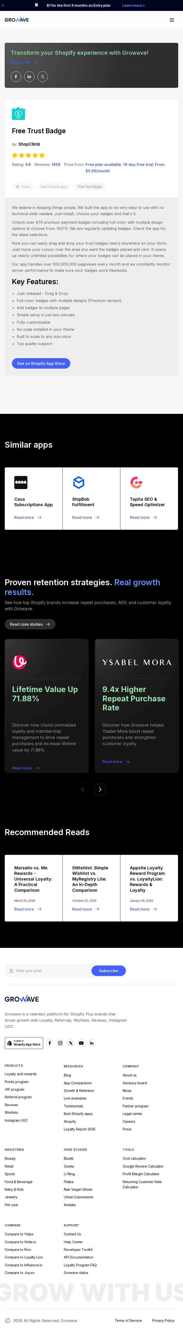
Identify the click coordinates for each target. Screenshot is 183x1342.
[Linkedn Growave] (92, 1043)
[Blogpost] (34, 498)
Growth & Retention (79, 1091)
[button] (171, 19)
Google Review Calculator (143, 1166)
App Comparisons (78, 1083)
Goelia (69, 1166)
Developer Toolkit (78, 1250)
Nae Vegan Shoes (78, 1189)
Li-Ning (69, 1174)
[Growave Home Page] (17, 20)
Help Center (73, 1242)
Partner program (135, 1106)
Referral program (18, 1097)
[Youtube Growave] (81, 1043)
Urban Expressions (78, 1197)
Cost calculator (134, 1158)
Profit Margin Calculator (141, 1174)
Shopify (70, 1121)
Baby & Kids (14, 1189)
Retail (9, 1166)
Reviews (11, 1105)
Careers (129, 1121)
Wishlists (11, 1112)
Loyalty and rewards (21, 1074)
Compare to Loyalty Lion (24, 1257)
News (127, 1091)
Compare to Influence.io (23, 1265)
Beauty (10, 1158)
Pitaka (68, 1182)
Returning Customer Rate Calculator (142, 1184)
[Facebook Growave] (50, 1043)
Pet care (11, 1205)
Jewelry (11, 1197)
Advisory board (135, 1083)
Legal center (132, 1114)
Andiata (70, 1205)
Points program (17, 1082)
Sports (10, 1174)
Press (127, 1129)
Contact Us (72, 1234)
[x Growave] (71, 1043)
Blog (67, 1075)
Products (14, 1065)
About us (130, 1075)
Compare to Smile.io (20, 1242)
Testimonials (73, 1106)
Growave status (76, 1273)
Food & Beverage (19, 1182)
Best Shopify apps (78, 1114)
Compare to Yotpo (19, 1234)
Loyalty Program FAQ (80, 1265)
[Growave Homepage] (22, 999)
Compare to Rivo (18, 1250)
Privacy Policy (163, 1320)
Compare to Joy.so (20, 1273)
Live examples (75, 1098)
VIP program (14, 1089)
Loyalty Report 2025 (80, 1129)
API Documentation (78, 1257)
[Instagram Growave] (60, 1043)
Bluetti (68, 1158)
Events (128, 1098)
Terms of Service (128, 1320)
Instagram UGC (16, 1120)
